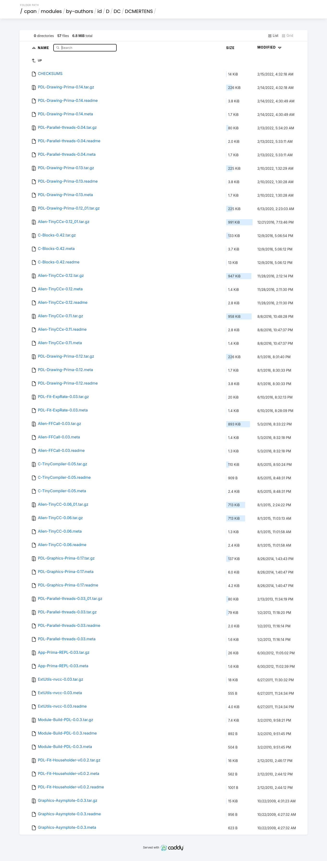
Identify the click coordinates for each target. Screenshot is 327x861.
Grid (287, 35)
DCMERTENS (139, 11)
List (273, 35)
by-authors (79, 11)
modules (51, 11)
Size (230, 48)
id (99, 11)
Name (44, 47)
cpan (30, 11)
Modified (270, 47)
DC (117, 11)
